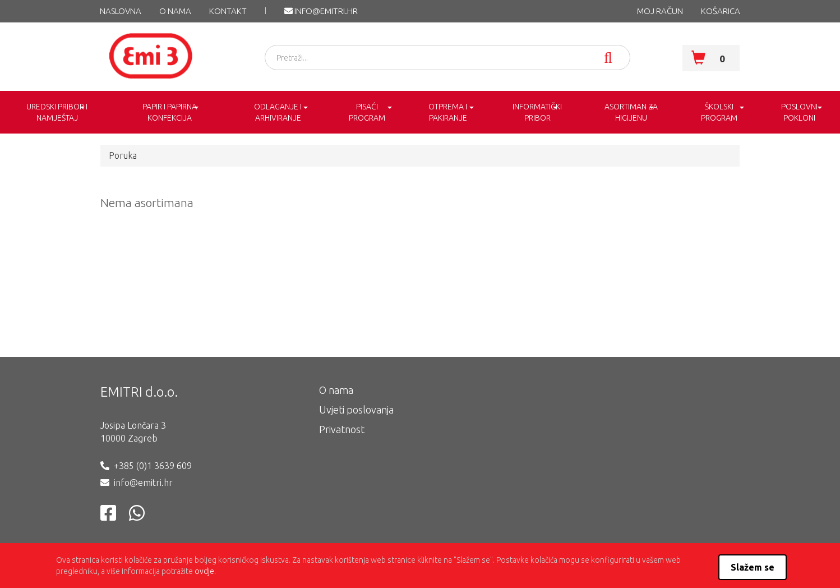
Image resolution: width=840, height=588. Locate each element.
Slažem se (752, 567)
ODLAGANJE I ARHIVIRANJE (278, 112)
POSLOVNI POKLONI (799, 112)
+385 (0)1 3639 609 (153, 466)
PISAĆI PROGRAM (367, 112)
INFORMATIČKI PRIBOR (537, 112)
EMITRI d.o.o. (139, 391)
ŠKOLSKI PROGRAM (719, 112)
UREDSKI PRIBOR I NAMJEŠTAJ (56, 112)
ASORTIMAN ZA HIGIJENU (631, 112)
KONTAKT (228, 11)
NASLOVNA (120, 11)
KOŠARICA (720, 11)
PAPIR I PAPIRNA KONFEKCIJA (169, 112)
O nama (175, 11)
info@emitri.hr (321, 11)
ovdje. (205, 571)
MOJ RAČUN (660, 11)
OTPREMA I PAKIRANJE (447, 112)
